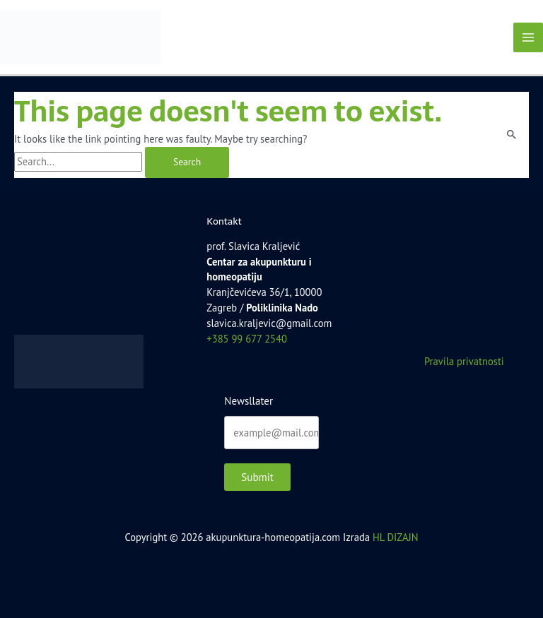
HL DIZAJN (396, 537)
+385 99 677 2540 (246, 338)
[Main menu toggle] (528, 37)
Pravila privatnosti (464, 361)
